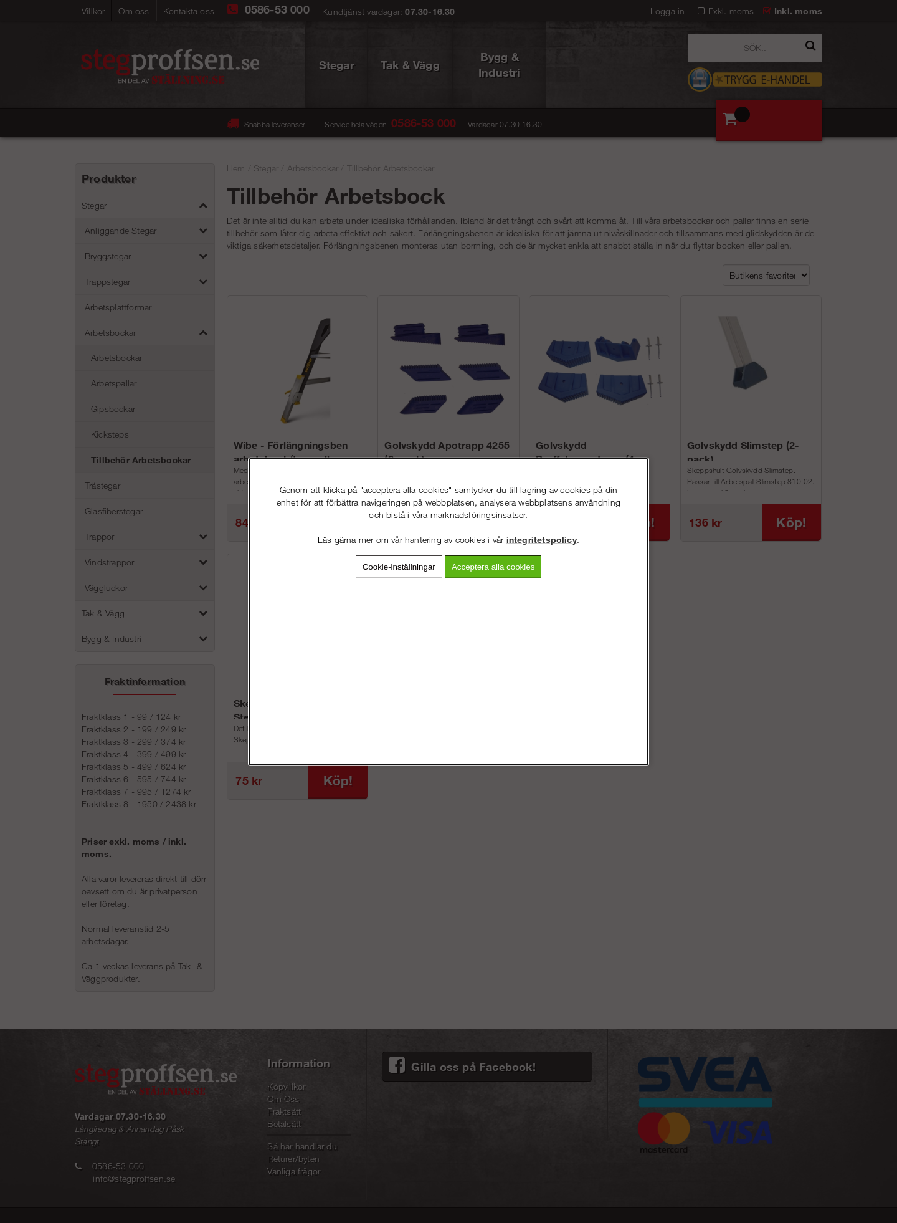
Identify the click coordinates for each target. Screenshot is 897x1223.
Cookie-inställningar (399, 567)
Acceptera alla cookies (493, 567)
